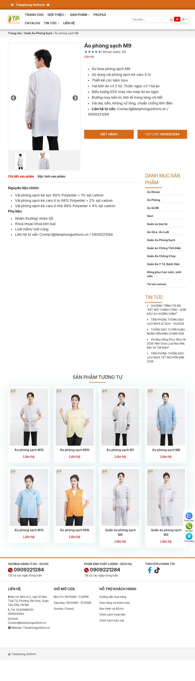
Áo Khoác (153, 192)
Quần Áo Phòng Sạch (161, 240)
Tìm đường (189, 537)
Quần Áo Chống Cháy (161, 256)
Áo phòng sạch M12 (29, 530)
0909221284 (26, 570)
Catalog (32, 23)
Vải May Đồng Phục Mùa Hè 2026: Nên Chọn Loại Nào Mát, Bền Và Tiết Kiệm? (166, 343)
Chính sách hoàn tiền (112, 614)
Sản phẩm (78, 15)
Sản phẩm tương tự (97, 377)
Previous (13, 97)
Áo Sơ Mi (153, 208)
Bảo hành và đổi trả (111, 608)
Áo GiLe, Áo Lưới (158, 232)
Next (75, 97)
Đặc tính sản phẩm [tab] (51, 176)
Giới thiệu (55, 15)
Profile (100, 15)
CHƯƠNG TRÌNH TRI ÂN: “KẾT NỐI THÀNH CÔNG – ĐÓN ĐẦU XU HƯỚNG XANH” (166, 309)
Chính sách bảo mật (111, 620)
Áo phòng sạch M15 (29, 450)
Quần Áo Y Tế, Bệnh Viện (163, 264)
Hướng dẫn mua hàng (112, 596)
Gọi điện (189, 527)
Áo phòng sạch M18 (74, 530)
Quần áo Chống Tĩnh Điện (164, 248)
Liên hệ (69, 23)
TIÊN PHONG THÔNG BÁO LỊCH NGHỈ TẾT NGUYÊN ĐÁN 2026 (165, 357)
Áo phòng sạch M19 (74, 450)
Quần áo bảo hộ (157, 224)
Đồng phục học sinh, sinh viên (164, 274)
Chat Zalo (189, 517)
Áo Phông (153, 200)
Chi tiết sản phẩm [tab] (21, 176)
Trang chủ (34, 15)
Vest (150, 216)
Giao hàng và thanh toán (114, 602)
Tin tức (50, 23)
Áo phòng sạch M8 (166, 450)
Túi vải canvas (156, 284)
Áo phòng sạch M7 (120, 450)
